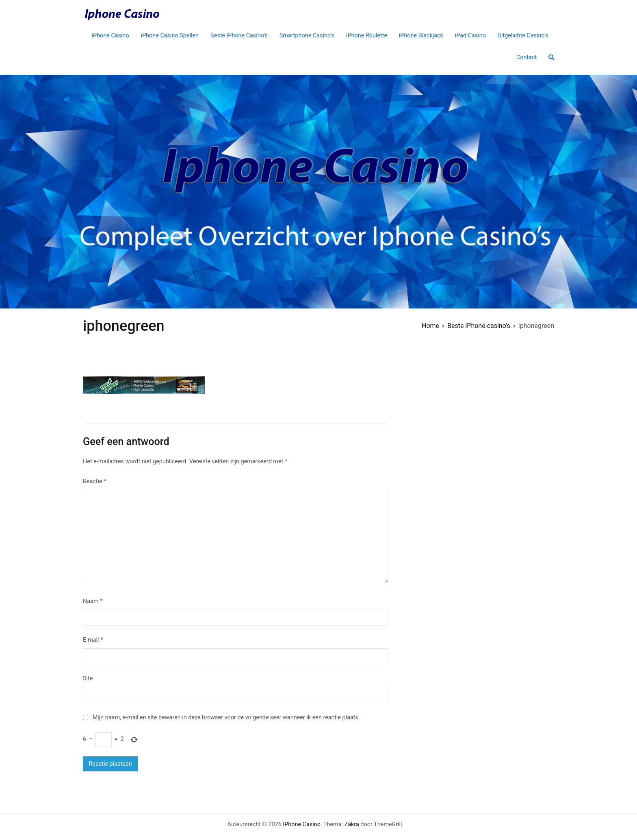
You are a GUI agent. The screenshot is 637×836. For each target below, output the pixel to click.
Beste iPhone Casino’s (239, 35)
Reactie (94, 481)
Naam (92, 601)
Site (88, 678)
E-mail (93, 639)
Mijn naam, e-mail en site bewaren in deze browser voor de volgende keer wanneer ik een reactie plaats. (226, 717)
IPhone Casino (302, 824)
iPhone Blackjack (421, 35)
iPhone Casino (110, 35)
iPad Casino (470, 35)
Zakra (351, 824)
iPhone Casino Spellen (170, 35)
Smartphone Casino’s (307, 35)
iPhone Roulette (366, 35)
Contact (526, 57)
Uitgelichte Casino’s (523, 35)
